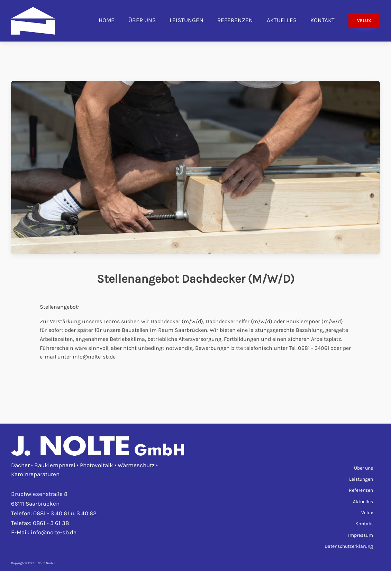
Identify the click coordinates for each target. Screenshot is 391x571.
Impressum (360, 535)
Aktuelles (282, 20)
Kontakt (322, 20)
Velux (367, 513)
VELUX (364, 20)
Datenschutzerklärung (349, 546)
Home (107, 20)
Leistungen (186, 20)
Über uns (142, 20)
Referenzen (235, 20)
